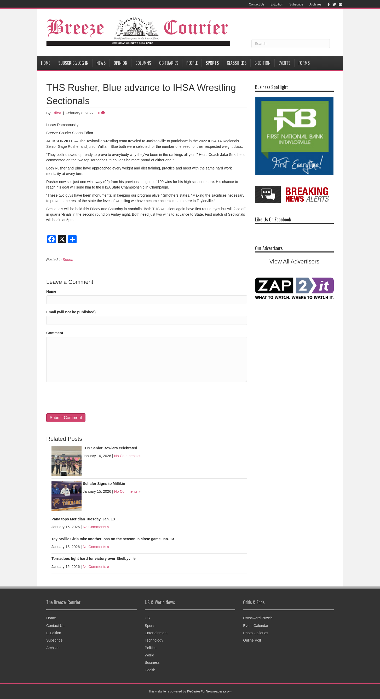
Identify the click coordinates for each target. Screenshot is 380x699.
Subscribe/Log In (73, 63)
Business (152, 662)
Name (51, 291)
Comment (54, 333)
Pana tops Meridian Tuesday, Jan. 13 (83, 519)
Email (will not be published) (71, 312)
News (101, 63)
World (149, 655)
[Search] (290, 43)
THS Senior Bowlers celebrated (110, 448)
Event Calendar (255, 626)
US (147, 618)
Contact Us (256, 4)
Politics (150, 648)
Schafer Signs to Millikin (104, 483)
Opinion (120, 63)
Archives (315, 4)
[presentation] (86, 397)
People (192, 63)
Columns (143, 63)
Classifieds (236, 63)
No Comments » (127, 456)
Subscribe (296, 4)
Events (284, 63)
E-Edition (276, 4)
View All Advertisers (294, 261)
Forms (304, 63)
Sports (212, 63)
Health (150, 670)
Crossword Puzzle (258, 618)
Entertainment (156, 633)
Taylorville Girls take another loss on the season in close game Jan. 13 (112, 539)
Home (45, 63)
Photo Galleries (255, 633)
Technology (154, 640)
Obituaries (168, 63)
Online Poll (252, 640)
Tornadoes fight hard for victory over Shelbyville (93, 558)
